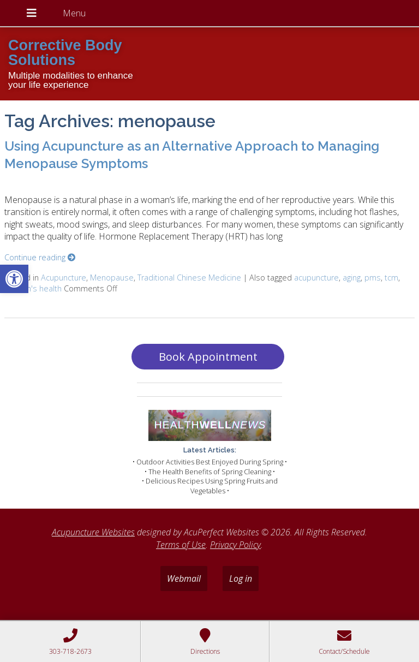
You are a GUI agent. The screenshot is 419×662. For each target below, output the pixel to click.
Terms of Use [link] (181, 545)
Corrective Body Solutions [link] (65, 52)
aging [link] (352, 277)
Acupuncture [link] (63, 277)
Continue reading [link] (39, 257)
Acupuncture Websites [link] (93, 532)
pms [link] (372, 277)
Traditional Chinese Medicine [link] (189, 277)
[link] (14, 279)
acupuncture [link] (316, 277)
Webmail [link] (184, 578)
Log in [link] (240, 578)
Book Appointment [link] (208, 356)
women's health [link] (33, 288)
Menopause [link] (112, 277)
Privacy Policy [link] (235, 545)
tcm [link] (391, 277)
